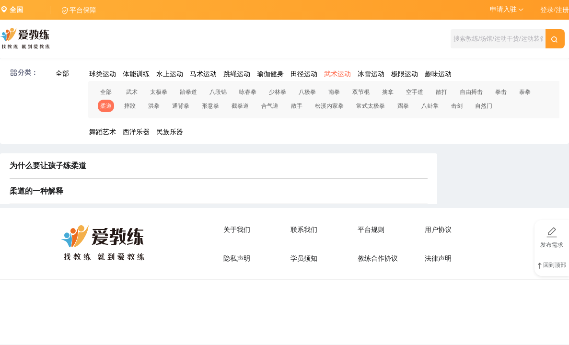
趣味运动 (438, 74)
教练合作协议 (378, 258)
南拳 (334, 92)
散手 (296, 106)
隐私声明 (236, 258)
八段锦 (218, 92)
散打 (441, 92)
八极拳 (307, 92)
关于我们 (236, 229)
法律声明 (438, 258)
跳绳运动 (236, 74)
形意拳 (210, 106)
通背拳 (180, 106)
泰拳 (525, 92)
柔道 (106, 106)
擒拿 (388, 92)
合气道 (270, 106)
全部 (62, 73)
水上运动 (169, 74)
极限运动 (404, 74)
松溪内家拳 (329, 106)
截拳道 (240, 106)
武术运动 (337, 74)
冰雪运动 (371, 74)
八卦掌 (430, 106)
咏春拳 (247, 92)
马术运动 (203, 74)
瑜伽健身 (270, 74)
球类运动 (102, 74)
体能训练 (136, 74)
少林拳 (277, 92)
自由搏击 (471, 92)
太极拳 (158, 92)
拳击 (501, 92)
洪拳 (154, 106)
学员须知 (303, 258)
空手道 (414, 92)
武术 (132, 92)
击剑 (457, 106)
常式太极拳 (370, 106)
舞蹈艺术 (102, 132)
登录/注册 (554, 9)
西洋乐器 (136, 132)
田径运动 (303, 74)
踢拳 (403, 106)
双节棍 (361, 92)
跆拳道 (188, 92)
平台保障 (83, 10)
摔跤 (130, 106)
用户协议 (438, 229)
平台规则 (371, 229)
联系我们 (303, 229)
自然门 (483, 106)
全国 (16, 9)
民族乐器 (169, 132)
